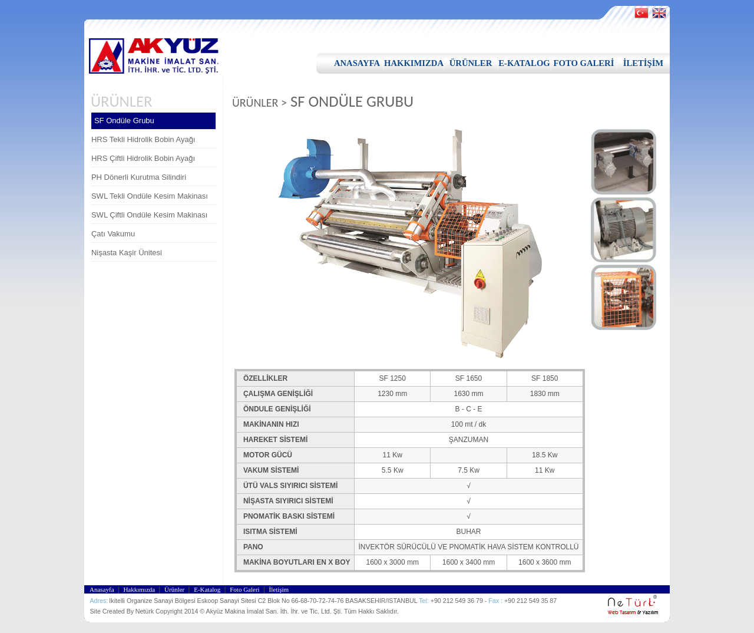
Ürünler (175, 589)
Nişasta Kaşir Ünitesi (126, 252)
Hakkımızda (140, 589)
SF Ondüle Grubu (124, 120)
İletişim (280, 589)
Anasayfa (102, 589)
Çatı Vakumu (113, 233)
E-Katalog (208, 589)
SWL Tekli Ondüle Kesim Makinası (149, 196)
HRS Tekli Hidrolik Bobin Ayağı (143, 139)
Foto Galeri (245, 589)
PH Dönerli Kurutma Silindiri (138, 177)
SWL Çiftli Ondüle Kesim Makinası (149, 214)
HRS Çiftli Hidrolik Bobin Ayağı (143, 158)
